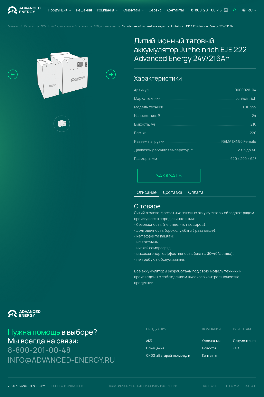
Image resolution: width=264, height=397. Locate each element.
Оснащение (155, 348)
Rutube (250, 386)
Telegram (231, 386)
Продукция (57, 10)
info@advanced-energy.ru (61, 360)
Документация (244, 341)
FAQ (236, 348)
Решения (84, 10)
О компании (211, 341)
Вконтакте (210, 386)
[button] (13, 74)
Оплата (196, 192)
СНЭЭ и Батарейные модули (168, 355)
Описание (147, 192)
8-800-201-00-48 (39, 350)
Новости (209, 348)
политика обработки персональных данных (142, 386)
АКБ (149, 341)
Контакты (175, 10)
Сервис (155, 10)
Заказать (169, 175)
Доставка (172, 192)
